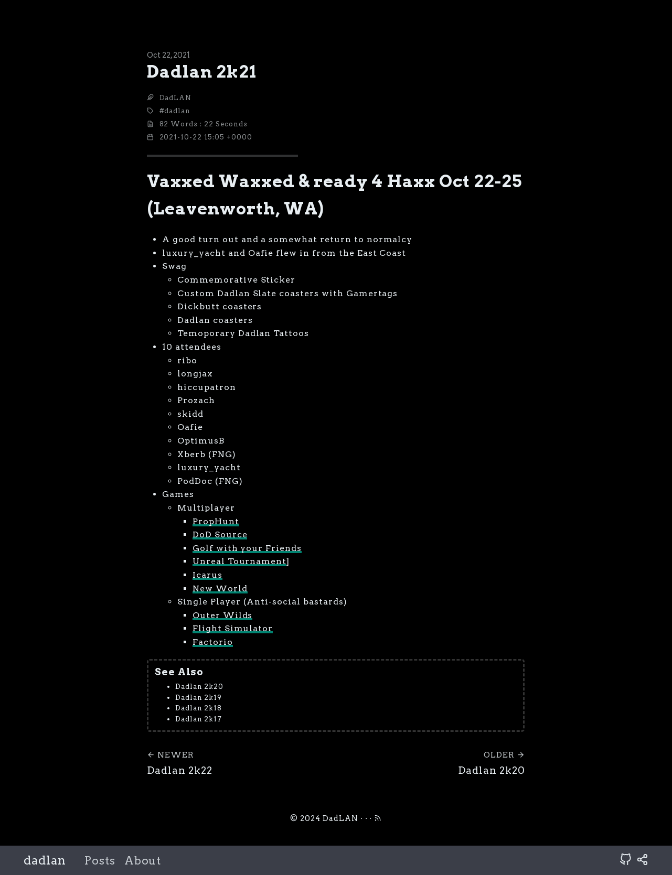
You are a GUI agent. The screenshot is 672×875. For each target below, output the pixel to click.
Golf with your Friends (247, 548)
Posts (99, 860)
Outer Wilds (223, 615)
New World (220, 588)
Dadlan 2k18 (198, 708)
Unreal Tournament (239, 561)
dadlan (45, 860)
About (143, 860)
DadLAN (175, 98)
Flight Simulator (233, 628)
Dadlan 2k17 (198, 719)
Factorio (213, 642)
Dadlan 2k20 (199, 686)
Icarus (207, 575)
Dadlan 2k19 (198, 697)
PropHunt (216, 521)
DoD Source (220, 534)
